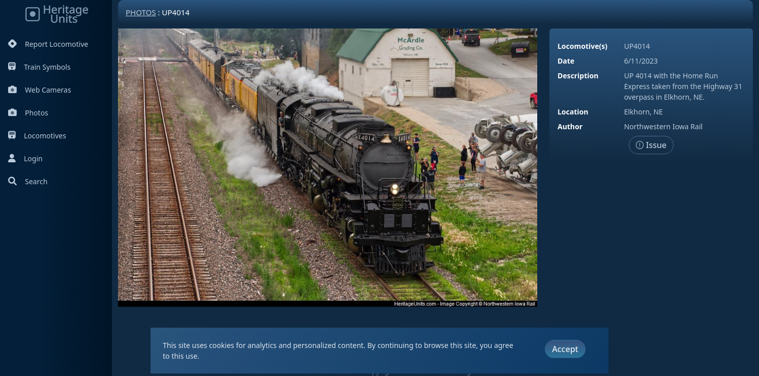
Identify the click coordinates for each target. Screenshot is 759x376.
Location (573, 112)
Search (27, 181)
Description (578, 75)
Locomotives (37, 135)
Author (570, 126)
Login (25, 158)
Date (566, 61)
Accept (565, 349)
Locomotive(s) (582, 46)
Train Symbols (39, 67)
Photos (28, 113)
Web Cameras (39, 90)
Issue (651, 145)
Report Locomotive (48, 44)
